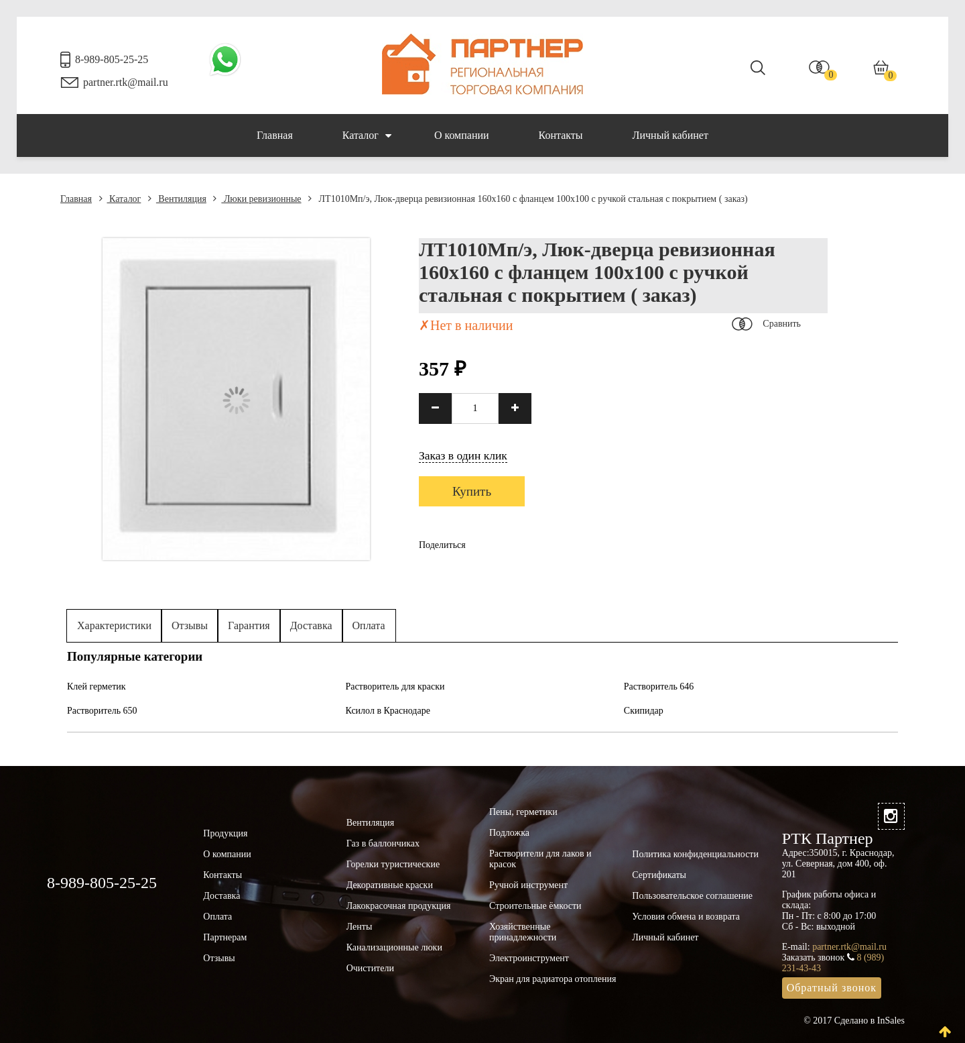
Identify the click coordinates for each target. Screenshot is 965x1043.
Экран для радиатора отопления (553, 979)
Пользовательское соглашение (692, 896)
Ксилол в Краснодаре (387, 711)
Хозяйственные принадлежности (522, 932)
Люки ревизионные (257, 199)
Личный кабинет (670, 135)
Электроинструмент (529, 958)
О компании (461, 135)
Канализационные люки (394, 947)
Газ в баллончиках (383, 843)
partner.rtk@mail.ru (125, 82)
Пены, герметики (523, 812)
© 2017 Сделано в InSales (854, 1020)
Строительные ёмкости (535, 906)
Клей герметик (96, 686)
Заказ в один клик (463, 455)
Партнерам (225, 937)
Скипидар (643, 711)
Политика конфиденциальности (695, 854)
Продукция (225, 833)
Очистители (370, 968)
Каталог (366, 135)
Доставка (311, 625)
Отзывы (190, 625)
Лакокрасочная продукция (398, 906)
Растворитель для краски (394, 686)
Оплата (368, 625)
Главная (275, 135)
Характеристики (114, 625)
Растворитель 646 (659, 686)
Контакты (561, 135)
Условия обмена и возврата (686, 917)
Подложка (509, 833)
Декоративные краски (389, 885)
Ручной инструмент (528, 885)
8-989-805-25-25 (111, 59)
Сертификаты (659, 875)
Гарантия (249, 625)
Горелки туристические (393, 864)
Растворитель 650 (102, 711)
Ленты (359, 927)
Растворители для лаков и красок (540, 858)
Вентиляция (177, 199)
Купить (471, 491)
